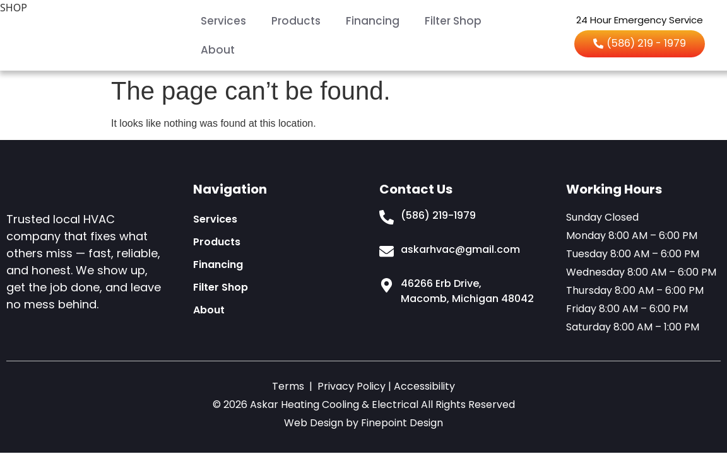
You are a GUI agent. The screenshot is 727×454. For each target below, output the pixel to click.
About (218, 49)
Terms (288, 386)
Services (223, 20)
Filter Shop (453, 20)
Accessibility (424, 386)
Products (296, 20)
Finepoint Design (402, 423)
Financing (372, 20)
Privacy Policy (351, 386)
